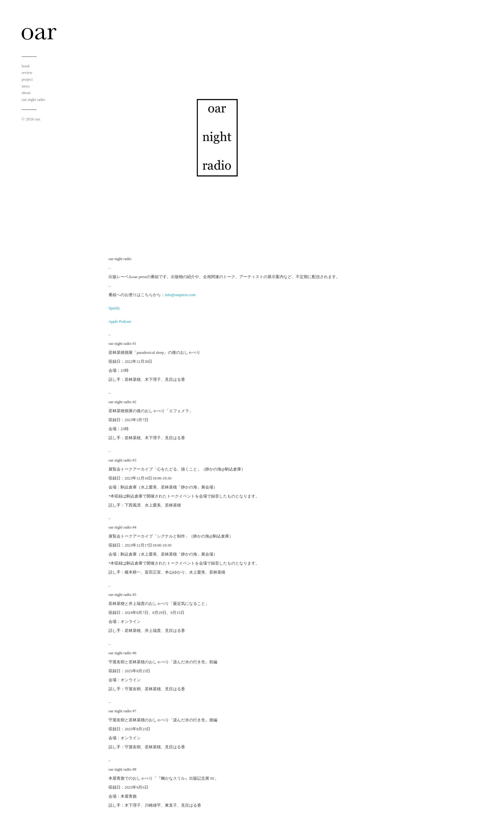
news (26, 86)
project (27, 79)
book (26, 66)
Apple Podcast (119, 321)
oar (37, 119)
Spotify (114, 308)
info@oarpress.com (180, 295)
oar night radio (33, 99)
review (27, 72)
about (26, 93)
